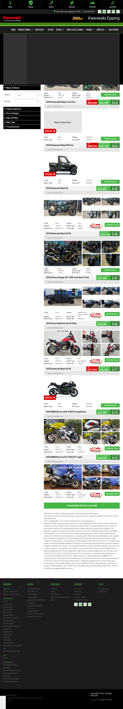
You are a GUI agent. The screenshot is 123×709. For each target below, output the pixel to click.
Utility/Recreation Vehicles (10, 666)
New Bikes (32, 591)
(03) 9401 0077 (89, 12)
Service (60, 29)
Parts (53, 591)
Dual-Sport (7, 634)
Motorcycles (8, 598)
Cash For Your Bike (35, 605)
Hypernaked (8, 615)
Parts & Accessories (75, 29)
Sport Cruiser (8, 623)
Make (7, 94)
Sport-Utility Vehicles (11, 670)
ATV (5, 655)
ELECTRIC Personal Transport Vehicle (11, 680)
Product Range (25, 29)
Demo (17, 78)
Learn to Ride (79, 597)
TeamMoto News (81, 600)
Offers (51, 29)
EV (4, 648)
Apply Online (33, 611)
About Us (101, 29)
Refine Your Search (14, 49)
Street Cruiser (8, 620)
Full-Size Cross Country (12, 645)
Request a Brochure (36, 614)
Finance (90, 29)
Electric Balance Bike (11, 651)
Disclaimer (103, 591)
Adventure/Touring (10, 618)
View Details (110, 95)
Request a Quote (34, 616)
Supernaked (8, 609)
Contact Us (78, 589)
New (8, 78)
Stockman (7, 629)
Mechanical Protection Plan (60, 598)
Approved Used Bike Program (36, 601)
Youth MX (7, 640)
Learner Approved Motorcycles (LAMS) (11, 593)
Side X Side (8, 662)
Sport (5, 601)
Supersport (7, 604)
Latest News (114, 29)
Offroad (6, 637)
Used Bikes (32, 597)
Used (25, 78)
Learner (6, 589)
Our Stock (40, 29)
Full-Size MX (8, 643)
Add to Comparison (55, 63)
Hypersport (7, 607)
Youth (5, 658)
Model (7, 101)
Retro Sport (8, 612)
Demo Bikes (33, 594)
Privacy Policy (104, 589)
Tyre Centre (55, 594)
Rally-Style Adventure (11, 626)
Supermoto (7, 632)
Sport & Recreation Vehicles (10, 674)
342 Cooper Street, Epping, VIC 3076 (67, 12)
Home (13, 29)
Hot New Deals (34, 589)
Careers (77, 594)
